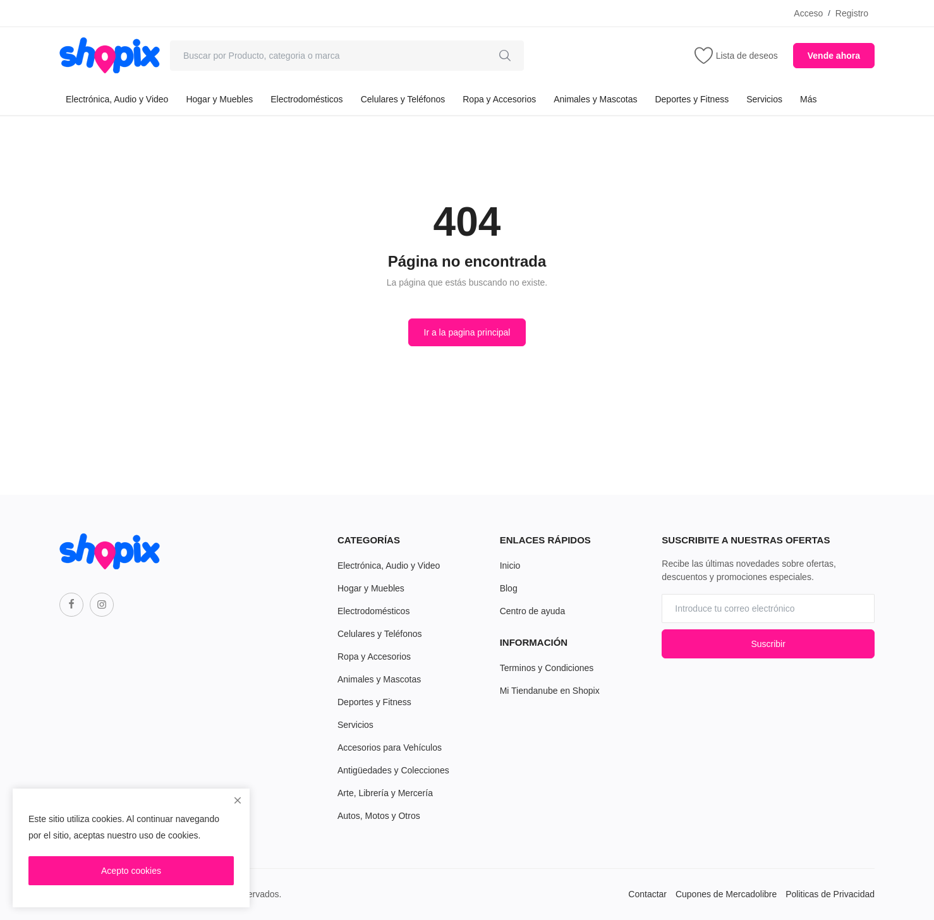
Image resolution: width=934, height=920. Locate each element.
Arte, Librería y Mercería (385, 793)
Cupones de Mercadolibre (726, 894)
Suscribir (768, 644)
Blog (509, 588)
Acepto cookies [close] (131, 871)
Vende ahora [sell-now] (834, 56)
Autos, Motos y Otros (378, 816)
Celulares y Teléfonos (403, 99)
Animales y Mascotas (595, 99)
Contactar (647, 894)
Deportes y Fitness (692, 99)
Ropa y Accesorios (499, 99)
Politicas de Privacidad (830, 894)
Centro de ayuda (533, 611)
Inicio (510, 565)
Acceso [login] (808, 13)
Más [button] (808, 99)
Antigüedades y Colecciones (393, 770)
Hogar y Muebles (219, 99)
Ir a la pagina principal (467, 332)
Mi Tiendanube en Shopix (550, 691)
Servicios (764, 99)
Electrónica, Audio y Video (117, 99)
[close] (237, 800)
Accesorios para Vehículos (389, 747)
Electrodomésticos (306, 99)
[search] (505, 55)
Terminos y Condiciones (547, 668)
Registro (851, 13)
